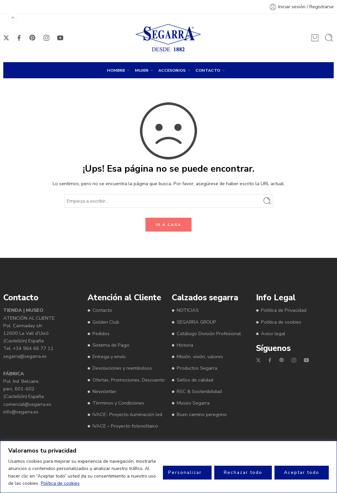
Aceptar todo (301, 472)
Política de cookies (60, 483)
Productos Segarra (197, 368)
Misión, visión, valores (200, 356)
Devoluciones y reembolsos (122, 368)
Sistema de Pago (110, 345)
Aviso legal (273, 333)
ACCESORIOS (172, 70)
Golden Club (105, 322)
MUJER (141, 70)
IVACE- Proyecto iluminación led (127, 414)
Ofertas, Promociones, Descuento (128, 380)
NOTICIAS (188, 310)
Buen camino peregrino (202, 414)
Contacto (102, 310)
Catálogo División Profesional (209, 333)
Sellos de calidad (195, 380)
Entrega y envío (109, 356)
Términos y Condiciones (118, 403)
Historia (185, 345)
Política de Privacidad (283, 310)
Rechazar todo (243, 472)
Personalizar (185, 472)
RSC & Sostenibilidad (199, 391)
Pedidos (101, 333)
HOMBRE (116, 70)
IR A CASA (168, 224)
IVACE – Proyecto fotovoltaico (125, 426)
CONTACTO (207, 70)
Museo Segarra (193, 403)
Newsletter (104, 391)
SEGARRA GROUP (196, 322)
